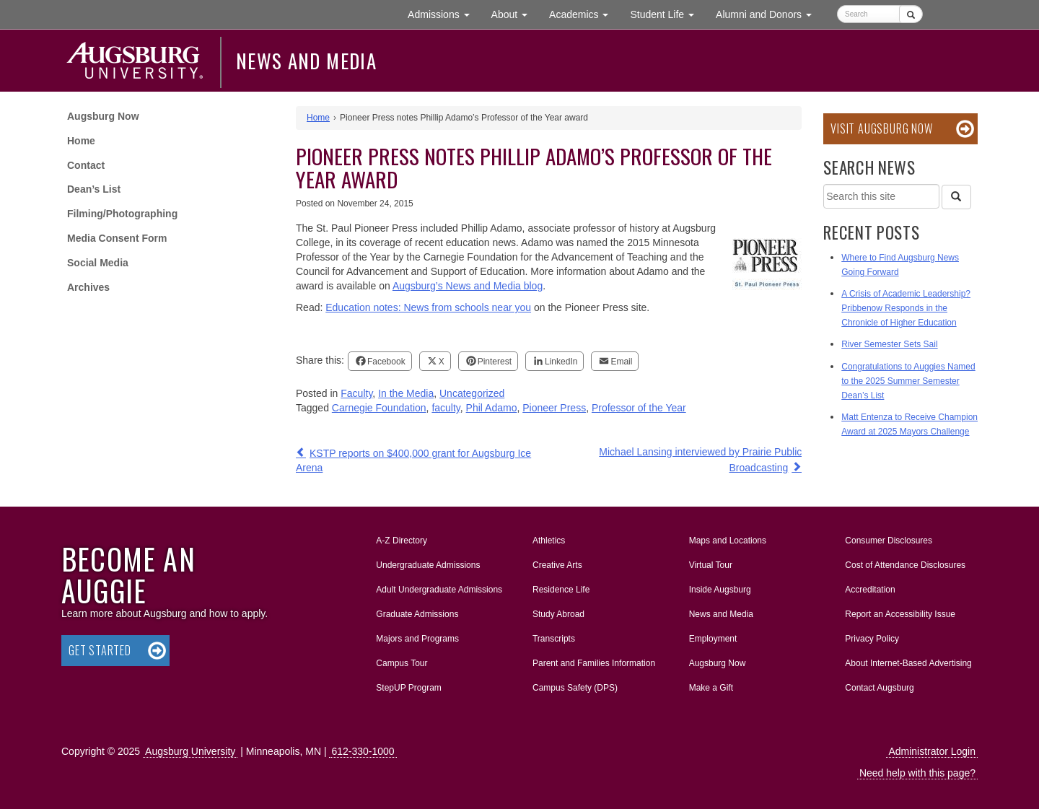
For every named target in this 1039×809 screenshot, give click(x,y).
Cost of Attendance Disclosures (905, 565)
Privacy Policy (872, 639)
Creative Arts (557, 565)
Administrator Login (932, 751)
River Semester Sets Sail (889, 344)
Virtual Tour (710, 565)
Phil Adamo (491, 408)
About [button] (514, 17)
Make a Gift (711, 688)
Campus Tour (401, 663)
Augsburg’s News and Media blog (468, 286)
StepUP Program (409, 688)
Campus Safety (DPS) (575, 688)
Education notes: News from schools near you (428, 307)
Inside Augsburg (720, 590)
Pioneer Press (554, 408)
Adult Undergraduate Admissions (439, 590)
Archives (88, 287)
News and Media (306, 60)
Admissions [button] (444, 13)
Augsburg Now (103, 116)
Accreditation (870, 590)
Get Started (100, 650)
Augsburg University (190, 751)
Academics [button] (584, 13)
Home (81, 141)
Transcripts (553, 639)
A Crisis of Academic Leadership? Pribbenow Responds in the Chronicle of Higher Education (905, 308)
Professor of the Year (639, 408)
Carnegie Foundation (379, 408)
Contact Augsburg (879, 688)
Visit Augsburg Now (881, 128)
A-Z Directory (401, 540)
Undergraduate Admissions (428, 565)
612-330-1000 (362, 751)
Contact (86, 165)
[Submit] (911, 14)
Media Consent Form (117, 238)
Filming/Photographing (122, 213)
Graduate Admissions (417, 614)
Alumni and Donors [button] (769, 13)
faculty (445, 408)
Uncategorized (471, 393)
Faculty (356, 393)
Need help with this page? (917, 773)
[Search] (956, 197)
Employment (713, 639)
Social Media (97, 262)
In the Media (406, 393)
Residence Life (560, 590)
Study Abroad (558, 614)
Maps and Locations (727, 540)
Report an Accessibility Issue (900, 614)
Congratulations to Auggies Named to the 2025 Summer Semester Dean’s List (908, 381)
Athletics (548, 540)
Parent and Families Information (593, 663)
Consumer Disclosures (888, 540)
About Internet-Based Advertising (908, 663)
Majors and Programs (417, 636)
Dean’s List (93, 189)
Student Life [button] (667, 13)
